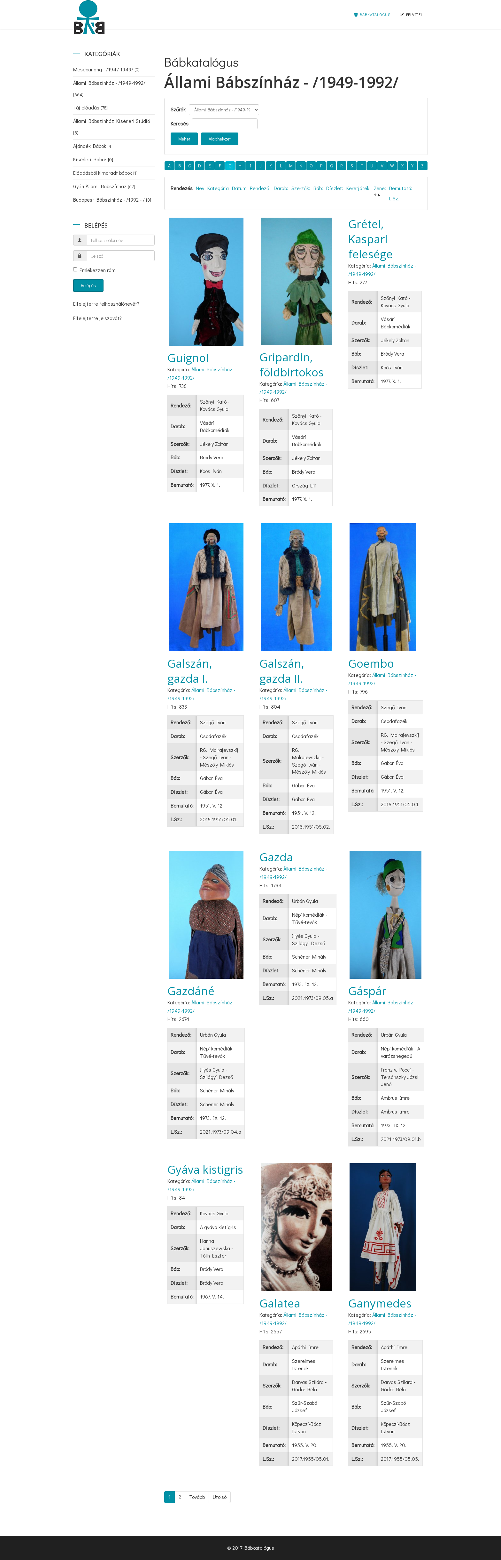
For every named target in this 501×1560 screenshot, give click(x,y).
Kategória (218, 188)
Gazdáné (190, 990)
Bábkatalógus (372, 14)
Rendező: (260, 188)
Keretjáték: (358, 188)
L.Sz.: (395, 198)
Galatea (279, 1303)
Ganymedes (380, 1303)
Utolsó (220, 1496)
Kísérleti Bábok (93, 159)
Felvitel (411, 14)
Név (200, 188)
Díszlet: (334, 188)
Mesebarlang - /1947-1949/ (106, 69)
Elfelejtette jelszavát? (97, 318)
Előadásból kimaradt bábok (105, 172)
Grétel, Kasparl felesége (370, 238)
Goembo (371, 663)
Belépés (88, 285)
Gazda (276, 856)
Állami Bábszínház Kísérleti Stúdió (111, 126)
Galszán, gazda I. (189, 671)
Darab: (281, 188)
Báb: (318, 188)
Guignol (188, 357)
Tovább (197, 1496)
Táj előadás (90, 107)
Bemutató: (400, 188)
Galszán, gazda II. (281, 671)
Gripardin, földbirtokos (291, 365)
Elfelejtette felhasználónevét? (106, 303)
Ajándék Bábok (92, 145)
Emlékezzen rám (94, 270)
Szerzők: (300, 188)
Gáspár (367, 990)
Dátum (239, 188)
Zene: (380, 188)
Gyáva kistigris (205, 1169)
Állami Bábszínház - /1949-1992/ (109, 88)
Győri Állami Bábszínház (104, 186)
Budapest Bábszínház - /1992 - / (112, 199)
